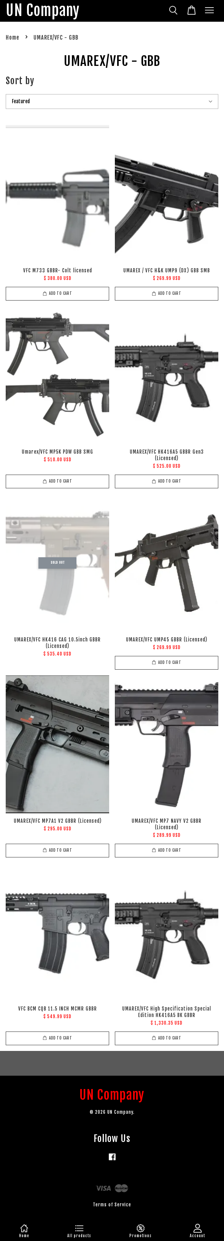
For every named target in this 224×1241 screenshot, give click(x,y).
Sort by (20, 80)
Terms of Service (112, 1204)
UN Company (42, 11)
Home (12, 37)
